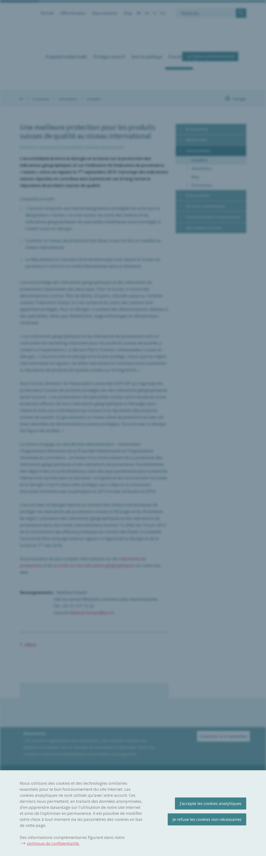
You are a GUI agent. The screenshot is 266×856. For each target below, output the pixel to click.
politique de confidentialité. (53, 843)
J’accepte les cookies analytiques (210, 803)
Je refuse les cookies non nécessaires (207, 819)
